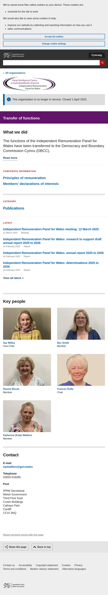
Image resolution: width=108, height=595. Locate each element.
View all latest (12, 278)
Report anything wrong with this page (23, 535)
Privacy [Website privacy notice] (78, 565)
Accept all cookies (54, 36)
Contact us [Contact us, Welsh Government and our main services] (9, 565)
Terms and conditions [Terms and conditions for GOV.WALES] (14, 569)
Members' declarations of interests (31, 184)
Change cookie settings (54, 43)
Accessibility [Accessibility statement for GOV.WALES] (25, 565)
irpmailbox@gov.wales (18, 466)
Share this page (17, 547)
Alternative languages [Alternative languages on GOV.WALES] (74, 569)
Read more (10, 158)
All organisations (15, 73)
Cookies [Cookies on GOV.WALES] (66, 565)
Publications (13, 208)
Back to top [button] (44, 547)
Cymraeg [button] (97, 55)
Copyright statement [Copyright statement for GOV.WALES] (47, 565)
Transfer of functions (21, 118)
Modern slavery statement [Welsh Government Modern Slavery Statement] (44, 569)
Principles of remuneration (24, 178)
